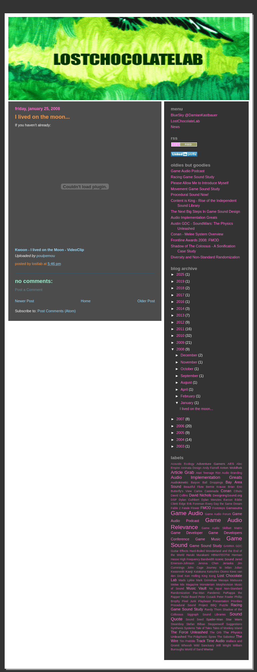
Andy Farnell (210, 468)
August (187, 382)
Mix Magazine (189, 584)
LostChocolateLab (185, 121)
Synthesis (177, 628)
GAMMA (228, 546)
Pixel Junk (189, 601)
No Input (215, 588)
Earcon (227, 499)
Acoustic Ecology (182, 464)
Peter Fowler (225, 597)
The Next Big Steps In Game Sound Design (205, 211)
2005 (180, 433)
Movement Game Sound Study (195, 189)
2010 (180, 335)
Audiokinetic (179, 482)
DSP (174, 499)
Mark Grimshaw (206, 580)
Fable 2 (176, 508)
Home (86, 301)
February (188, 396)
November (189, 362)
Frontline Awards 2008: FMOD (195, 240)
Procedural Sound (183, 605)
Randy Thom (212, 609)
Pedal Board (189, 597)
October (187, 369)
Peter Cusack (207, 597)
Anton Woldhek (231, 468)
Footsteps (218, 508)
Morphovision (224, 584)
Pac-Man (198, 593)
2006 (180, 426)
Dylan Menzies (211, 499)
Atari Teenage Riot (208, 472)
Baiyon (195, 482)
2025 (180, 274)
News (175, 127)
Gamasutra (234, 508)
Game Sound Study (205, 546)
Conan (226, 491)
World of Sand (194, 649)
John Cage (195, 567)
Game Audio (187, 513)
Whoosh (186, 645)
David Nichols (200, 495)
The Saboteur (226, 636)
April (185, 389)
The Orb (215, 632)
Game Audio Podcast (187, 171)
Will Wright (223, 645)
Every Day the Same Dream (223, 503)
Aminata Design (191, 468)
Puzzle (223, 605)
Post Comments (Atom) (57, 311)
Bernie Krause (215, 486)
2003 (180, 446)
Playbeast (204, 601)
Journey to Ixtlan (219, 567)
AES (231, 464)
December (189, 355)
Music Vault (196, 588)
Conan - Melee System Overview (197, 234)
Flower (195, 508)
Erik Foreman (195, 503)
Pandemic (213, 593)
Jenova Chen (208, 563)
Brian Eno (235, 486)
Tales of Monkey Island (227, 628)
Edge (182, 503)
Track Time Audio (210, 641)
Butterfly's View (181, 491)
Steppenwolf (215, 624)
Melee (175, 584)
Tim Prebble (187, 641)
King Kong (209, 576)
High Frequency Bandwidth (197, 559)
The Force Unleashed (189, 632)
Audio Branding (232, 472)
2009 (180, 342)
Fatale (186, 508)
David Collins (179, 495)
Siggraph (193, 614)
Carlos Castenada (206, 491)
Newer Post (24, 301)
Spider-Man (214, 619)
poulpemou (46, 256)
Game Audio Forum (218, 514)
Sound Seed (194, 619)
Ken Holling (192, 576)
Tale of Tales (204, 628)
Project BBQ (208, 605)
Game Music (207, 539)
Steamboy (177, 624)
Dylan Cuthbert (189, 499)
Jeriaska (228, 563)
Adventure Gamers (210, 464)
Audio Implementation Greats (194, 217)
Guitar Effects (179, 551)
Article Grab (182, 472)
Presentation (221, 601)
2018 (180, 288)
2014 (180, 309)
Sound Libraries (214, 614)
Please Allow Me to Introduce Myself (199, 183)
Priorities (236, 601)
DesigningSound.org (227, 495)
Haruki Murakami (197, 555)
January (187, 403)
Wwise (208, 649)
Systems (189, 628)
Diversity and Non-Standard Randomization (205, 257)
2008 (180, 349)
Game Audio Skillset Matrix (221, 528)
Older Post (146, 301)
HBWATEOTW (220, 555)
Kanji (189, 571)
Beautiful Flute (194, 486)
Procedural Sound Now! (190, 195)
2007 (180, 419)
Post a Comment (28, 290)
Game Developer (187, 533)
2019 (180, 281)
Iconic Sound (224, 559)
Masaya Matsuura (230, 580)
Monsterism (207, 584)
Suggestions (234, 624)
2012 (180, 322)
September (190, 376)
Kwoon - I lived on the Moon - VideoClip (49, 250)
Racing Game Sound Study (192, 177)
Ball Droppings (212, 482)
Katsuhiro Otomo (218, 571)
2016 (180, 302)
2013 (180, 315)
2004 (180, 440)
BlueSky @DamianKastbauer (194, 115)
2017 (180, 295)
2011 (180, 329)
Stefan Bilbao (195, 624)
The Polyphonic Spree (201, 636)
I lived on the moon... (196, 409)
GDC (239, 546)
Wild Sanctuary (204, 645)
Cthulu (238, 491)
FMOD (205, 508)
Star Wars (234, 619)
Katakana (200, 571)
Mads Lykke (186, 580)
